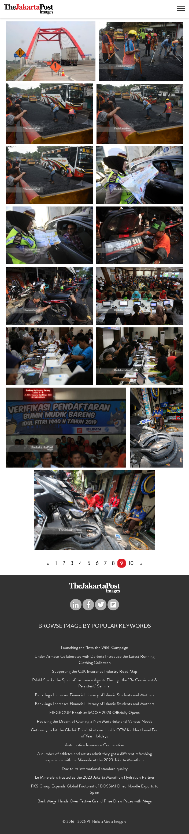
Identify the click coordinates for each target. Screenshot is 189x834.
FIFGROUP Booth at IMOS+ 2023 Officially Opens (94, 713)
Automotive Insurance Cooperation (94, 745)
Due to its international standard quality (95, 769)
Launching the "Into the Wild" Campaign (94, 648)
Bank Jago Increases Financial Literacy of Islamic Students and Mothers (94, 695)
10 (131, 564)
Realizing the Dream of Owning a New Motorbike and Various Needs (94, 722)
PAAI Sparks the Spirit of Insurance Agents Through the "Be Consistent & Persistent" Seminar (94, 683)
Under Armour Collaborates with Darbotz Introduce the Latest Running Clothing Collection (94, 660)
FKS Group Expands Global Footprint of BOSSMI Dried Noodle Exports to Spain (94, 790)
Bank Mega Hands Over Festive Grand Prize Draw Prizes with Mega (95, 801)
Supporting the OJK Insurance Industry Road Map (94, 672)
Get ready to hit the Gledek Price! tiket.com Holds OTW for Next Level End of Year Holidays (94, 733)
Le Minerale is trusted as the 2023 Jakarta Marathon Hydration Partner (94, 778)
